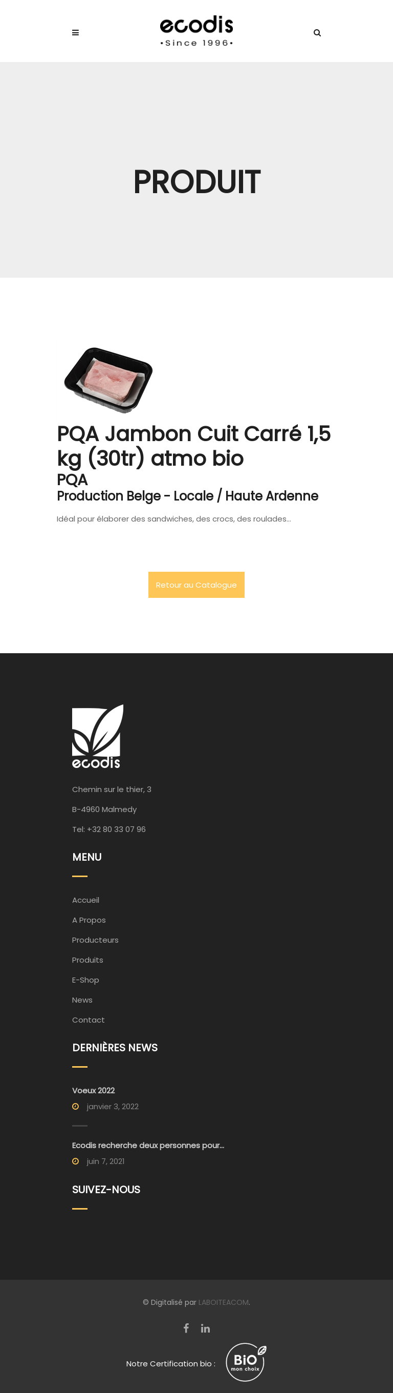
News (82, 999)
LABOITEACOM (224, 1302)
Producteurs (95, 939)
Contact (88, 1019)
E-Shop (85, 979)
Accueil (85, 900)
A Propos (89, 919)
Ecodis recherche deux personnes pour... (148, 1145)
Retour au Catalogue (196, 584)
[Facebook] (186, 1328)
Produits (87, 959)
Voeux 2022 (93, 1090)
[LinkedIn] (205, 1328)
